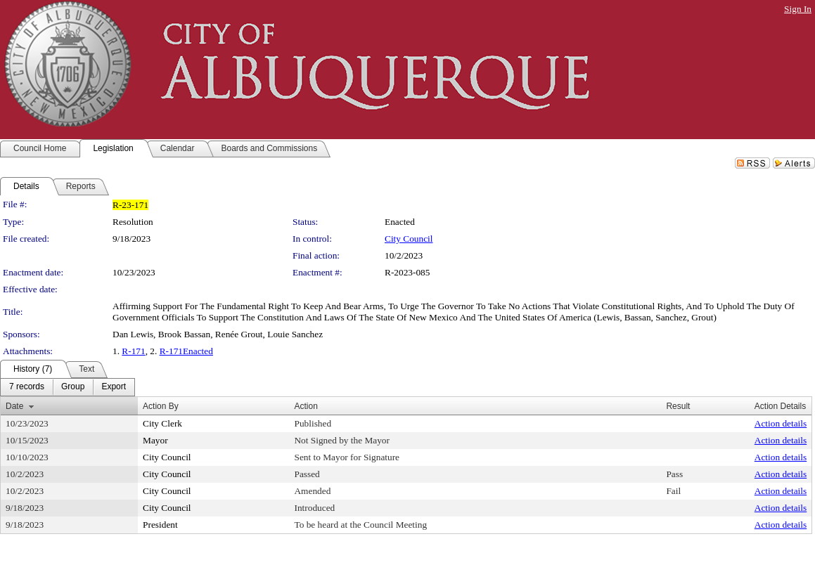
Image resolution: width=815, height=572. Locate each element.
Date (14, 406)
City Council (409, 238)
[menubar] (67, 387)
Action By (161, 406)
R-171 (133, 351)
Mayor (155, 440)
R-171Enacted (186, 351)
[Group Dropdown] (73, 387)
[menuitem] (27, 387)
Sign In (797, 9)
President (160, 524)
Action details (781, 423)
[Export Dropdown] (113, 387)
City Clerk (162, 423)
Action (305, 406)
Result (678, 406)
